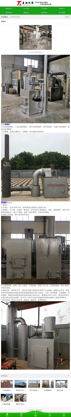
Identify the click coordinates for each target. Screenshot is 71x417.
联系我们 (44, 12)
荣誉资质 (9, 12)
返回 (67, 17)
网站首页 (9, 8)
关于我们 (26, 8)
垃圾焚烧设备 (15, 17)
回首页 (31, 410)
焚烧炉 (7, 124)
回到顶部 (39, 410)
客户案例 (62, 12)
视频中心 (26, 12)
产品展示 (44, 8)
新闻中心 (62, 8)
